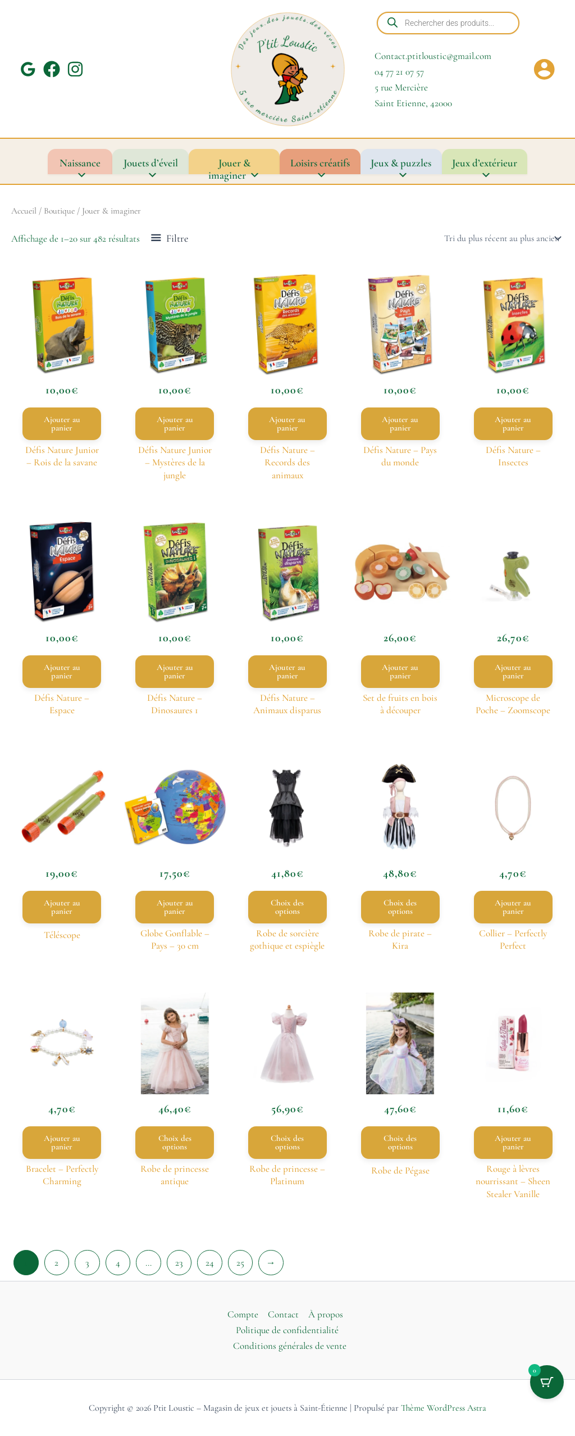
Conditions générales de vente (289, 1346)
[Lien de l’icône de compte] (544, 69)
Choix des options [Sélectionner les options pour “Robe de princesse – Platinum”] (287, 1142)
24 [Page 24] (210, 1263)
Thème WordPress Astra (443, 1408)
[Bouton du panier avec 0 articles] (547, 1382)
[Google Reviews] (28, 69)
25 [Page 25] (240, 1263)
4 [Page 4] (118, 1263)
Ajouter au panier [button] (62, 423)
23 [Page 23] (179, 1263)
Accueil (23, 211)
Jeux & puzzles (401, 165)
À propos (325, 1314)
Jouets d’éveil (151, 165)
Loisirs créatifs (320, 165)
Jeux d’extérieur (484, 165)
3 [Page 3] (87, 1263)
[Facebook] (51, 69)
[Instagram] (75, 69)
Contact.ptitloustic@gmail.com (433, 56)
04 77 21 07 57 (399, 72)
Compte (242, 1314)
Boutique (59, 211)
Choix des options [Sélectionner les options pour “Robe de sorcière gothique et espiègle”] (287, 907)
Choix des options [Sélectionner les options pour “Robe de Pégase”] (400, 1142)
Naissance (80, 165)
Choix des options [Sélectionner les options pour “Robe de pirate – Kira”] (400, 907)
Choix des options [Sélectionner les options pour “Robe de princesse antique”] (174, 1142)
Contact (283, 1314)
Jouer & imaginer (234, 165)
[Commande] (502, 238)
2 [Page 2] (56, 1263)
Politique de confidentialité (287, 1330)
